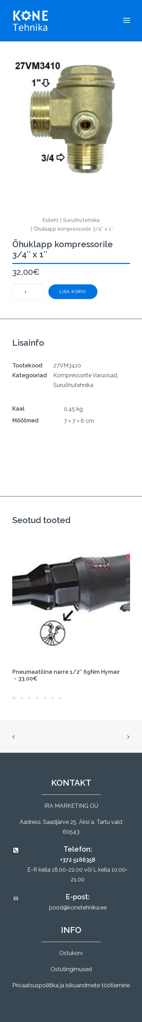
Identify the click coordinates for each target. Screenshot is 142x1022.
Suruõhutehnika (81, 220)
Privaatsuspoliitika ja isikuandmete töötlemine (71, 985)
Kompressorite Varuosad (85, 375)
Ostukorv (71, 953)
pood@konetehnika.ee (78, 907)
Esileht (51, 220)
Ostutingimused (71, 969)
